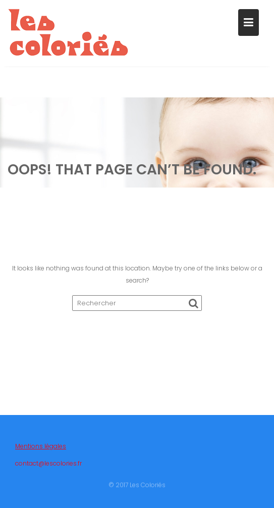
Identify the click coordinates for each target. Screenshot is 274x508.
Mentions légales (40, 449)
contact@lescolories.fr (48, 466)
